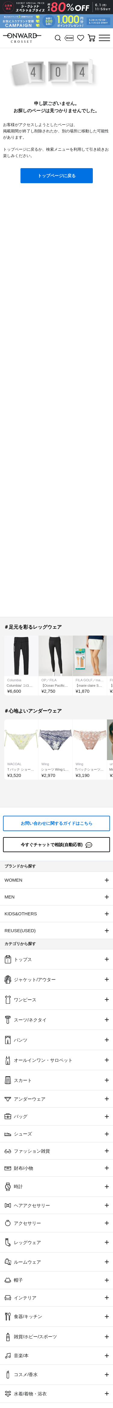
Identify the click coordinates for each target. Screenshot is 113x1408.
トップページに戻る (57, 175)
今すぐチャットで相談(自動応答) (56, 845)
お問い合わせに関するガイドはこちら (57, 823)
